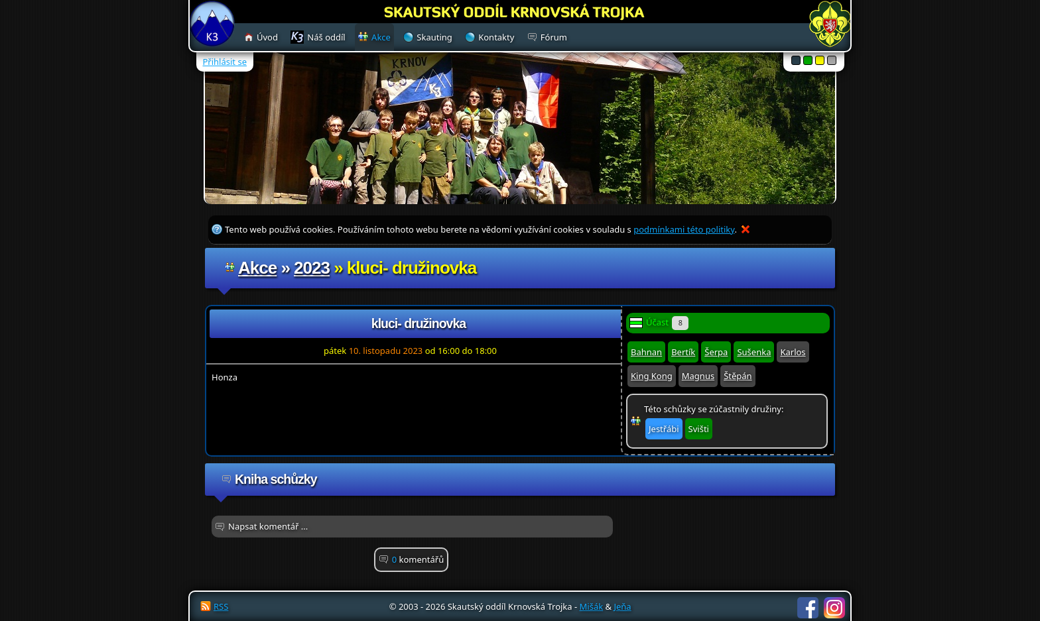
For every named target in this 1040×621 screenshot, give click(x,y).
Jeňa (622, 606)
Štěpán (737, 376)
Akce (257, 268)
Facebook (807, 607)
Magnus (698, 376)
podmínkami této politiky (683, 229)
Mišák (592, 606)
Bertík (683, 352)
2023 (312, 268)
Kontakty (496, 37)
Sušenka (754, 352)
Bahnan (646, 352)
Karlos (792, 352)
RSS (221, 606)
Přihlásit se (225, 62)
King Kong (652, 376)
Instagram (834, 607)
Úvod (267, 37)
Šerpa (716, 352)
